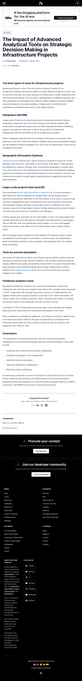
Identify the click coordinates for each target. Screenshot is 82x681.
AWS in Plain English (11, 534)
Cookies (46, 544)
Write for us (8, 507)
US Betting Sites (9, 517)
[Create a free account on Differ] (41, 18)
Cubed (6, 551)
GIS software (12, 161)
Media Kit (46, 510)
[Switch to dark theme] (78, 3)
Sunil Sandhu (8, 574)
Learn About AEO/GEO (51, 517)
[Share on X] (42, 405)
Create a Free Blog (10, 514)
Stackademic (8, 544)
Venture (7, 548)
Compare (46, 507)
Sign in (21, 423)
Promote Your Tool (49, 503)
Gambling (7, 521)
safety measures (22, 270)
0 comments (13, 66)
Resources (8, 500)
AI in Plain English (10, 531)
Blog (5, 493)
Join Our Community (41, 474)
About (45, 531)
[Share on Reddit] (46, 405)
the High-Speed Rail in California (34, 192)
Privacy (45, 541)
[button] (41, 3)
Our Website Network (50, 514)
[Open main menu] (4, 3)
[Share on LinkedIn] (37, 405)
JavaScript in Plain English (13, 537)
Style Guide (8, 510)
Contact (46, 537)
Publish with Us (48, 500)
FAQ (44, 497)
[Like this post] (4, 66)
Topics (6, 497)
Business (46, 493)
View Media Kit (41, 451)
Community (8, 503)
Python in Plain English (12, 541)
